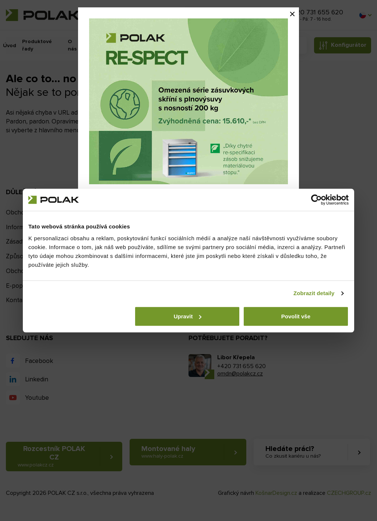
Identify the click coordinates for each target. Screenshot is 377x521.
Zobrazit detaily (314, 293)
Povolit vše (295, 316)
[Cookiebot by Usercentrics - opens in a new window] (316, 199)
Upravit (188, 316)
